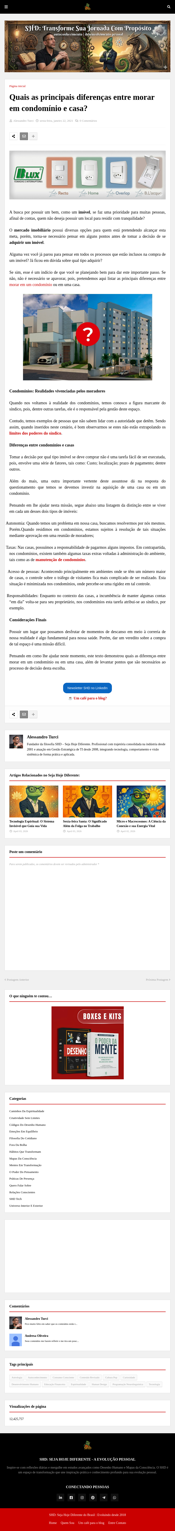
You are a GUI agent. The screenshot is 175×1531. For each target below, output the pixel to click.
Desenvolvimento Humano (25, 1384)
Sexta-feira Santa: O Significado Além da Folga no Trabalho (85, 824)
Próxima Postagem (157, 979)
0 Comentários (88, 120)
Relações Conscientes (22, 1192)
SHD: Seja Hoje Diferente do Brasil (72, 1515)
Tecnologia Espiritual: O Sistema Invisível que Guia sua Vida (31, 824)
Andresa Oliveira (36, 1336)
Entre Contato (117, 1523)
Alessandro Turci (42, 737)
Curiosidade (129, 1377)
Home (53, 1523)
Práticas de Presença (21, 1178)
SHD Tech (15, 1199)
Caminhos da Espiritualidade (26, 1111)
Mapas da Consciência (23, 1158)
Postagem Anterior (18, 979)
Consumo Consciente (63, 1377)
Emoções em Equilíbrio (23, 1131)
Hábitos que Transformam (25, 1151)
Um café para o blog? (90, 698)
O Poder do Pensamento (24, 1172)
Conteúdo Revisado (89, 1377)
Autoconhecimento (37, 1377)
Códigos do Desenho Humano (27, 1124)
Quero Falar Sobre (20, 1185)
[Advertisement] (87, 1256)
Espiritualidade (78, 1384)
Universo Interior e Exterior (26, 1205)
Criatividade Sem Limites (24, 1118)
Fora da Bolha (18, 1145)
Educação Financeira (54, 1384)
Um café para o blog (91, 1523)
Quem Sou (67, 1523)
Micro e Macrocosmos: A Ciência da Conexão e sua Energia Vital (141, 824)
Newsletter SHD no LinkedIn (87, 688)
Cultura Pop (111, 1377)
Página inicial (17, 86)
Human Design (99, 1384)
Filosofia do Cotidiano (23, 1138)
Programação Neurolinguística (128, 1384)
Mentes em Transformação (25, 1165)
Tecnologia (154, 1384)
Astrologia (17, 1377)
